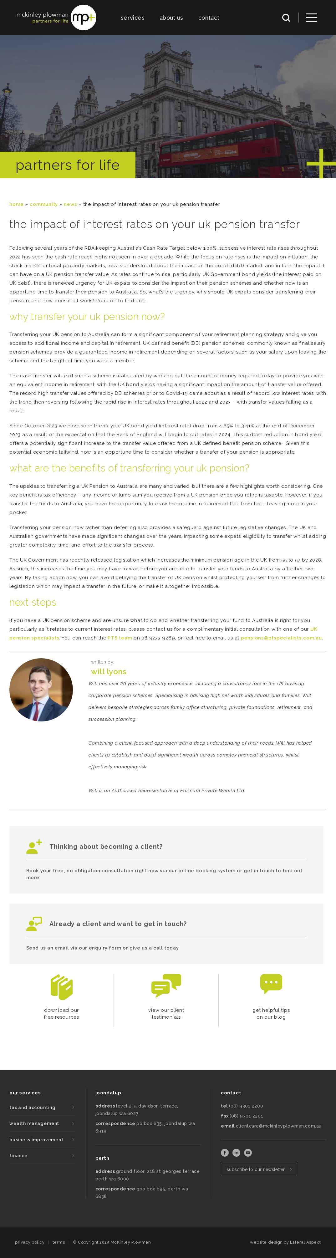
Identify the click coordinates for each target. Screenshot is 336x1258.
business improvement (36, 1139)
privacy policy (29, 1242)
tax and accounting (32, 1107)
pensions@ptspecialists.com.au (281, 638)
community (44, 204)
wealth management (34, 1123)
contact (209, 17)
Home (16, 204)
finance (18, 1155)
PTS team (120, 638)
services (133, 17)
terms (59, 1242)
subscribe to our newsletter (256, 1169)
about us (171, 17)
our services (25, 1093)
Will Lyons (108, 671)
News (70, 204)
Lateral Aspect (305, 1242)
